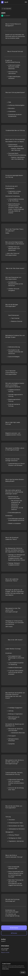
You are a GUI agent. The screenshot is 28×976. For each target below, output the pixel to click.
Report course (5, 952)
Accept (22, 972)
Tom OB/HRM (6, 8)
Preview (14, 933)
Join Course (14, 927)
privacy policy (5, 968)
